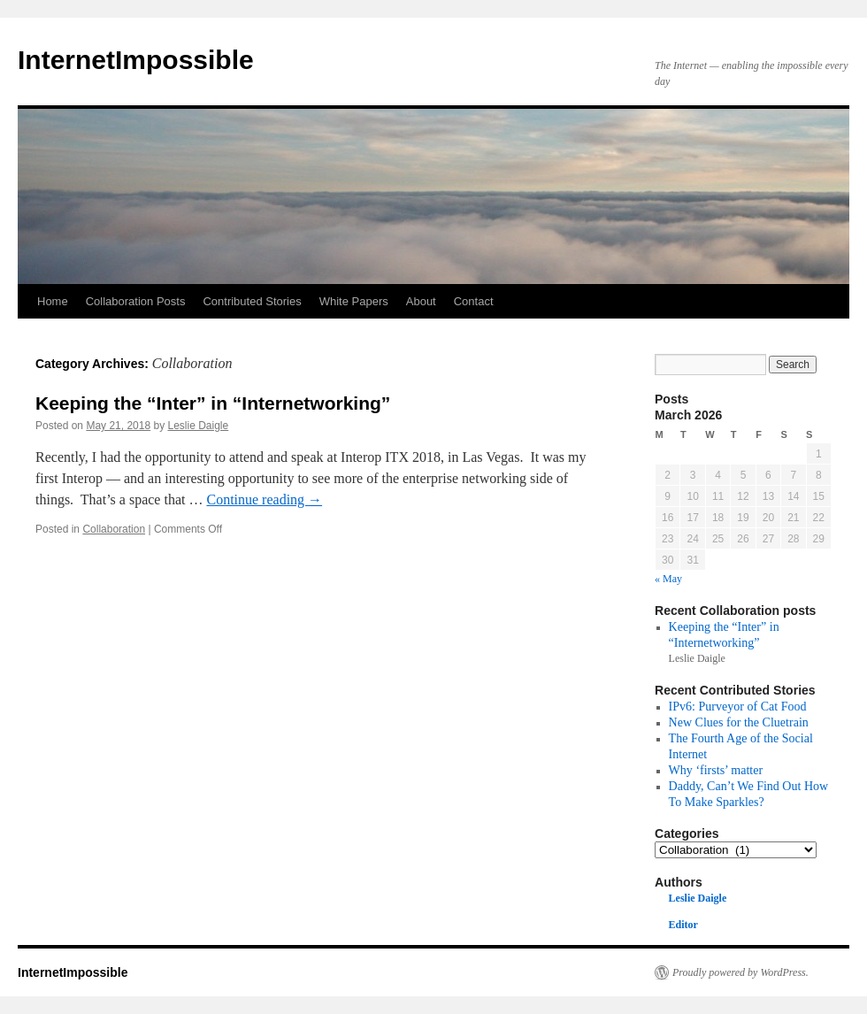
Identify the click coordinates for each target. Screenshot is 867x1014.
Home (52, 301)
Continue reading (264, 499)
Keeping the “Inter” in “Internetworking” (212, 403)
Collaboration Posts (136, 301)
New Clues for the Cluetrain (739, 722)
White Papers (353, 301)
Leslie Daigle (197, 425)
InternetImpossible (136, 59)
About (421, 301)
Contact (474, 301)
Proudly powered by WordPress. (740, 972)
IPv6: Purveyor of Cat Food (738, 706)
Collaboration (113, 529)
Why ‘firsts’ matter (716, 770)
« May (668, 578)
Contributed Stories (252, 301)
